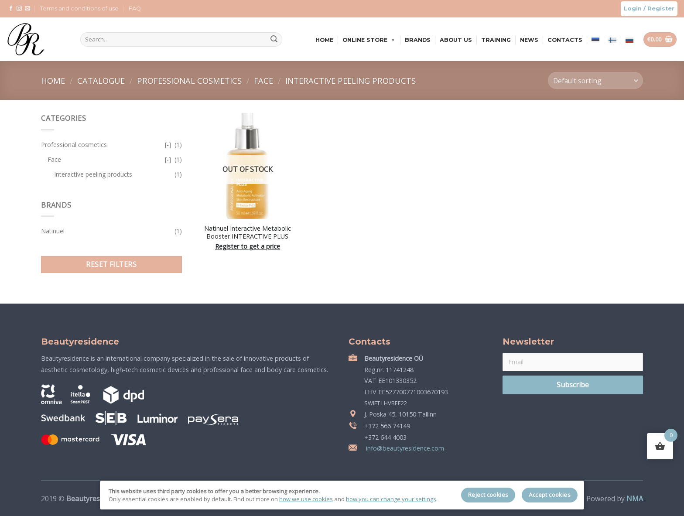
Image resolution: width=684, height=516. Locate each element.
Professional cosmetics (190, 80)
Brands (418, 40)
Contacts (564, 40)
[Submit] (274, 39)
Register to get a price (247, 246)
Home (324, 40)
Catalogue (102, 80)
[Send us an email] (27, 9)
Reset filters (111, 264)
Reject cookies (488, 495)
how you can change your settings (391, 499)
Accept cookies (550, 495)
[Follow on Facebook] (11, 9)
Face (264, 80)
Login (633, 8)
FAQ (135, 8)
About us (456, 40)
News (529, 40)
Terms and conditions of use (79, 8)
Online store (369, 40)
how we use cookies (306, 499)
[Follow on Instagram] (19, 9)
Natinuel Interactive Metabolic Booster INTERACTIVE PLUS (247, 233)
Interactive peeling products (350, 80)
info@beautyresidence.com (404, 448)
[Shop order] (595, 80)
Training (496, 40)
